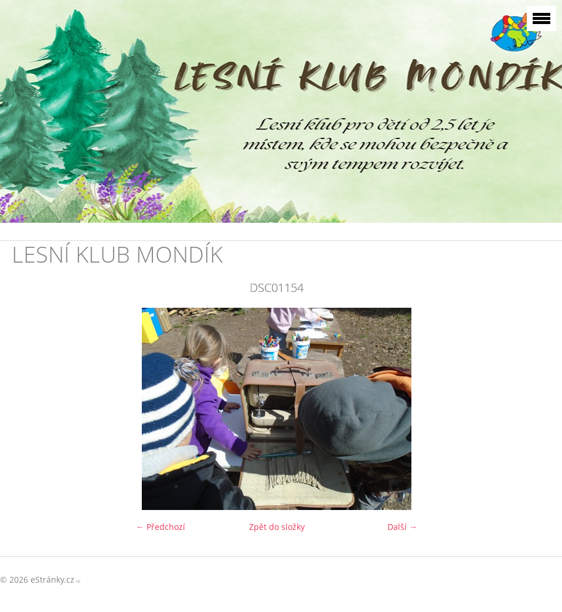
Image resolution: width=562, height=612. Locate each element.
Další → (402, 526)
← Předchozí (160, 526)
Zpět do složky (277, 526)
